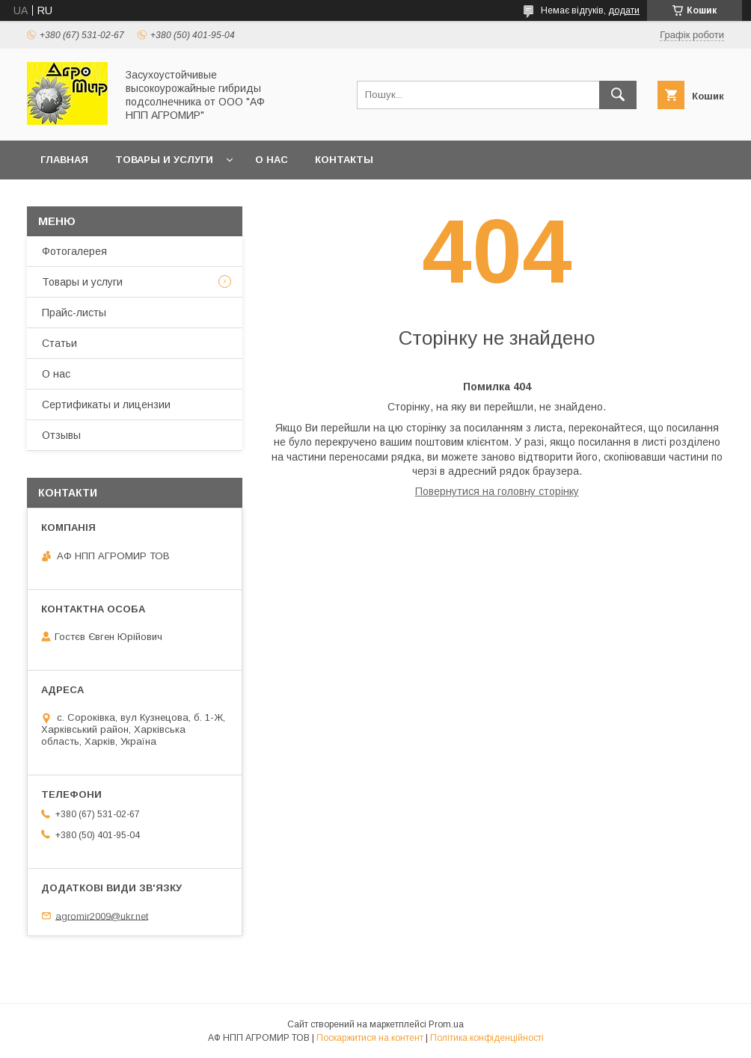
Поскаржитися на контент (369, 1038)
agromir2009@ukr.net (101, 915)
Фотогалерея (74, 251)
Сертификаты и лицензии (106, 404)
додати (624, 10)
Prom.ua (446, 1024)
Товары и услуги (164, 159)
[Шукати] (618, 95)
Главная (64, 159)
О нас (271, 159)
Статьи (59, 343)
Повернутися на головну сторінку (497, 491)
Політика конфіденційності (487, 1038)
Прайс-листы (74, 313)
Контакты (344, 159)
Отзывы (61, 435)
